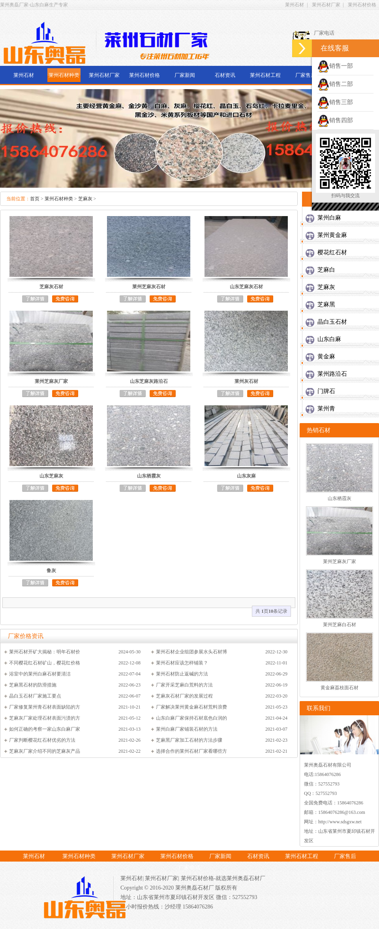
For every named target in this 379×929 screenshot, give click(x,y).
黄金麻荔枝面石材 (339, 687)
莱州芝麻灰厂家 (339, 561)
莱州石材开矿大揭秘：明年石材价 (44, 652)
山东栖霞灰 (339, 498)
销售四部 (335, 120)
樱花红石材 (332, 252)
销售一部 (335, 66)
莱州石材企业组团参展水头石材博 (191, 652)
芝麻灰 (85, 198)
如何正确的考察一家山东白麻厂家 (44, 729)
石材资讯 (225, 75)
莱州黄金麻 (332, 235)
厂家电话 (189, 868)
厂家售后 (305, 75)
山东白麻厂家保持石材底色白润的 (191, 718)
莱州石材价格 (362, 4)
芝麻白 (326, 270)
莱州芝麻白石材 (339, 624)
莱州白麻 (329, 218)
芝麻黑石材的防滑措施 (32, 685)
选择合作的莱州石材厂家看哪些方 (191, 751)
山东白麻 (329, 339)
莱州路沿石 (332, 374)
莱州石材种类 (64, 75)
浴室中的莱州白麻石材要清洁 (40, 674)
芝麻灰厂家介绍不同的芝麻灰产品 (44, 751)
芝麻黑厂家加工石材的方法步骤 (189, 740)
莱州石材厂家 (326, 4)
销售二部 (335, 84)
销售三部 (335, 102)
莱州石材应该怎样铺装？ (182, 663)
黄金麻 (326, 356)
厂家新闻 (184, 75)
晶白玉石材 (332, 322)
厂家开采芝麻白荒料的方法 (184, 685)
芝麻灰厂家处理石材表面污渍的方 (44, 718)
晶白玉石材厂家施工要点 (35, 696)
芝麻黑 (326, 304)
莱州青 (326, 408)
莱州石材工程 (265, 75)
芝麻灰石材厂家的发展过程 (184, 696)
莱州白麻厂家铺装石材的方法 (187, 729)
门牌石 (326, 391)
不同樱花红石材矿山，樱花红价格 (44, 663)
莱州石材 (294, 4)
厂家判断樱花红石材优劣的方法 (42, 740)
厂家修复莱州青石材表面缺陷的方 (44, 707)
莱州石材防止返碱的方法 (182, 674)
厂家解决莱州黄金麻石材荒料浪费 (191, 707)
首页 (34, 198)
